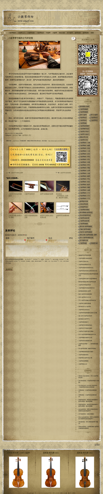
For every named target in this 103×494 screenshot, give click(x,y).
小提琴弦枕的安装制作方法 (85, 267)
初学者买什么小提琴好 (84, 306)
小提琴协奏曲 (84, 223)
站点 (50, 238)
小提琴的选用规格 (83, 361)
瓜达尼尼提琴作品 (85, 215)
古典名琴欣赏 (84, 204)
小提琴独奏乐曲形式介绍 (85, 337)
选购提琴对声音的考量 (84, 255)
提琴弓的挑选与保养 (46, 194)
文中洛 (80, 414)
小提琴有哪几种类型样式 (85, 258)
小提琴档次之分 (82, 364)
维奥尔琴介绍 (84, 137)
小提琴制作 (12, 33)
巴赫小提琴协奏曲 (85, 229)
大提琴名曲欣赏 (84, 218)
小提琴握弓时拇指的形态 (85, 325)
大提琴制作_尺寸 (85, 198)
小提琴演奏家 (84, 109)
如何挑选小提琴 (84, 106)
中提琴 (48, 33)
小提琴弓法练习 (84, 134)
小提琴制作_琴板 (85, 168)
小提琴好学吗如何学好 (84, 285)
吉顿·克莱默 (90, 414)
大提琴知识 (94, 117)
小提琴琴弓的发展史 (65, 172)
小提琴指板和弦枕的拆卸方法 (86, 288)
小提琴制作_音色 (85, 148)
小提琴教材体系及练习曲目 (85, 351)
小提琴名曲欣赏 (84, 221)
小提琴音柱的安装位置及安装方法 (87, 271)
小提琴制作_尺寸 (85, 193)
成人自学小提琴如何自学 (85, 316)
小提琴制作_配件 (85, 184)
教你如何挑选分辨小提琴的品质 (87, 281)
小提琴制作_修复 (85, 145)
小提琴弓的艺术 (30, 194)
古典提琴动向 (84, 207)
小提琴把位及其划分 (84, 309)
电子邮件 (31, 238)
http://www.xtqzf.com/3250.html (56, 141)
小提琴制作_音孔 (85, 159)
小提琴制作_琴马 (85, 156)
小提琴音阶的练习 (83, 322)
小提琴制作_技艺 (85, 154)
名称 (7, 238)
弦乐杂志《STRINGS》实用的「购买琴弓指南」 (62, 195)
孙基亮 (80, 399)
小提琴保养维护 (84, 126)
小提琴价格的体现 (83, 354)
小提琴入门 (21, 33)
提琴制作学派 (84, 201)
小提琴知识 (40, 33)
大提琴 (55, 33)
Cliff (79, 390)
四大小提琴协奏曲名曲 (86, 237)
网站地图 (56, 493)
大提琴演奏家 (84, 112)
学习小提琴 (94, 115)
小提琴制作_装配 (85, 187)
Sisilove (80, 426)
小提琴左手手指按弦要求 (85, 328)
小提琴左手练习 (84, 131)
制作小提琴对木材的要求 (85, 294)
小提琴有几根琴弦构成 (84, 303)
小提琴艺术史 (84, 140)
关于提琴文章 (84, 240)
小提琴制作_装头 (85, 182)
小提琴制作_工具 (85, 151)
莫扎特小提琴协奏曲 (86, 226)
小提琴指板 (83, 123)
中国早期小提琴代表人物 (85, 358)
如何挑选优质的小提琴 (84, 291)
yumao (80, 409)
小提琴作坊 (15, 141)
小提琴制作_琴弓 (26, 135)
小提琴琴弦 (94, 120)
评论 (71, 238)
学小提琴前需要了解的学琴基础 (87, 348)
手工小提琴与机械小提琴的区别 (87, 300)
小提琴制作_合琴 (85, 170)
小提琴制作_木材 (85, 173)
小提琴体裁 (83, 243)
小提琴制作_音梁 (85, 162)
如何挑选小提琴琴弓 (84, 319)
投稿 (92, 33)
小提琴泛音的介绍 (83, 261)
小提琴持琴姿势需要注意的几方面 (87, 312)
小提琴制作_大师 (85, 143)
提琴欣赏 (78, 33)
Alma (79, 422)
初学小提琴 (83, 115)
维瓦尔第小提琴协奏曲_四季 (88, 235)
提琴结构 (86, 33)
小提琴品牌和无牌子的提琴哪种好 (87, 278)
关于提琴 (70, 33)
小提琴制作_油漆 (85, 190)
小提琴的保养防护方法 (84, 264)
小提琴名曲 (31, 33)
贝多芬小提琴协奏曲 (86, 232)
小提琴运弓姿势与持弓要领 (85, 331)
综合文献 (62, 33)
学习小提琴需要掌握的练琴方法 (87, 334)
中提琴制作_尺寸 (85, 196)
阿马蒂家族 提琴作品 (86, 212)
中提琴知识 (83, 117)
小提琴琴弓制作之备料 (17, 172)
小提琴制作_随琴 (85, 176)
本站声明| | (49, 493)
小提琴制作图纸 (84, 210)
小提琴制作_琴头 (85, 179)
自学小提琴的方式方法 (84, 297)
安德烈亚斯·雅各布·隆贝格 (87, 387)
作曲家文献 (94, 243)
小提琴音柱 (83, 120)
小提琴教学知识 (84, 129)
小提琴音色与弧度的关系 (85, 340)
